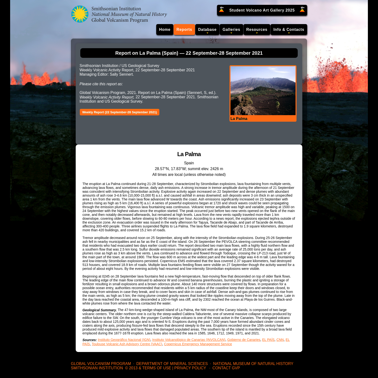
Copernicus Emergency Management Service (198, 344)
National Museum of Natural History (253, 364)
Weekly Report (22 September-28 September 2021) (119, 112)
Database (207, 29)
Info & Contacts (288, 29)
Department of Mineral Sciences (172, 364)
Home (164, 29)
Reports (184, 29)
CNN (280, 340)
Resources (257, 29)
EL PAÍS (268, 340)
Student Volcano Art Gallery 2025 (262, 10)
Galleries (231, 29)
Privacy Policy (190, 368)
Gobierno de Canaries (243, 340)
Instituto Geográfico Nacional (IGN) (124, 340)
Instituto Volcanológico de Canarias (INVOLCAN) (188, 340)
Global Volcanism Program (101, 364)
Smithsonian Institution (97, 368)
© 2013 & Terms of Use (148, 368)
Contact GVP (226, 368)
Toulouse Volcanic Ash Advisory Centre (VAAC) (127, 344)
